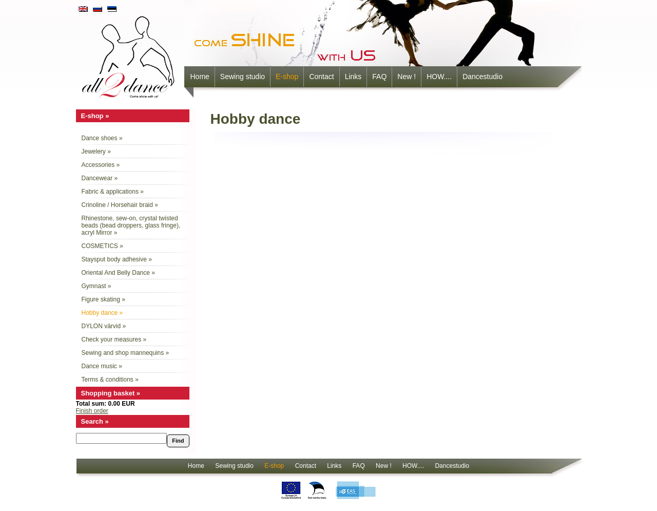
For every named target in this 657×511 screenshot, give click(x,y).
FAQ (379, 76)
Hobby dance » (102, 312)
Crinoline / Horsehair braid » (120, 205)
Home (199, 76)
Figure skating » (103, 299)
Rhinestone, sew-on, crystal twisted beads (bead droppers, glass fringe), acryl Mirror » (131, 225)
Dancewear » (100, 178)
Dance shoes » (102, 138)
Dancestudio (482, 76)
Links (353, 76)
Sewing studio (242, 76)
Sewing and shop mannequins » (125, 352)
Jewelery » (96, 151)
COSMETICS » (102, 246)
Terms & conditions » (110, 379)
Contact (321, 76)
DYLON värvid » (104, 326)
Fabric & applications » (113, 191)
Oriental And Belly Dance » (118, 272)
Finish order (92, 410)
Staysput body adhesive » (117, 259)
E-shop (287, 76)
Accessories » (101, 164)
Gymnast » (96, 286)
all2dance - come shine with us (129, 54)
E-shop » (95, 116)
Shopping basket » (111, 393)
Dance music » (102, 366)
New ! (406, 76)
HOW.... (439, 76)
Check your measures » (114, 339)
